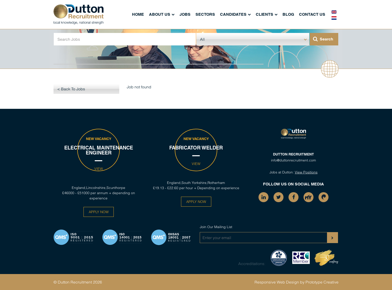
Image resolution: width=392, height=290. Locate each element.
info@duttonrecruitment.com (293, 160)
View (98, 168)
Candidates (233, 14)
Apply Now (98, 212)
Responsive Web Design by (279, 282)
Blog (288, 14)
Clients (264, 14)
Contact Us (312, 14)
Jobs (185, 14)
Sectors (205, 14)
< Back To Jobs (71, 88)
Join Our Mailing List (216, 227)
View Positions (306, 172)
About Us (159, 14)
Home (138, 14)
